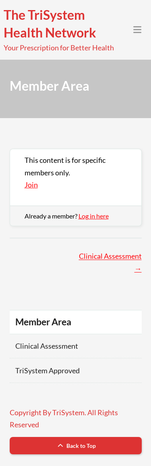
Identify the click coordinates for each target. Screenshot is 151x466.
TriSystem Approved (47, 370)
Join (31, 184)
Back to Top (76, 445)
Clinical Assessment (46, 345)
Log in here (94, 216)
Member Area (43, 321)
